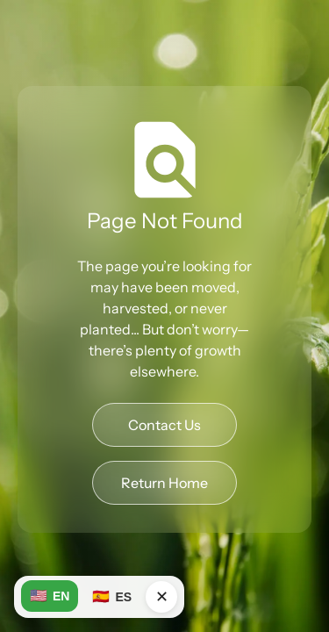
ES (112, 596)
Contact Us (164, 425)
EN (49, 596)
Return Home (164, 483)
